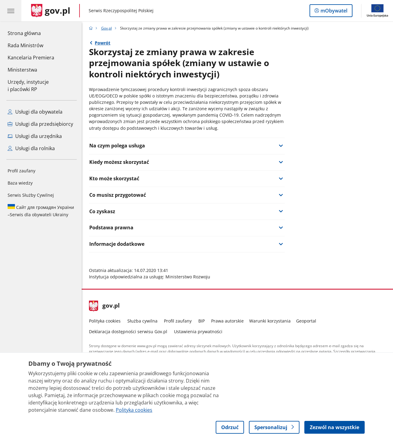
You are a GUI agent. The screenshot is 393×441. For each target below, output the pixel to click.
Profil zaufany (21, 171)
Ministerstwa (22, 69)
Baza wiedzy (20, 183)
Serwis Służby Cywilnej (31, 195)
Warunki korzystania (270, 321)
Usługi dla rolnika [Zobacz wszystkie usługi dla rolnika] (31, 148)
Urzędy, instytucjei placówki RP (28, 86)
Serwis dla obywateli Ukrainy (41, 210)
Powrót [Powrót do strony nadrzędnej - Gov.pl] (102, 43)
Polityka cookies (105, 321)
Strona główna (31, 33)
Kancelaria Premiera (31, 57)
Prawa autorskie (227, 321)
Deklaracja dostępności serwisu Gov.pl (128, 331)
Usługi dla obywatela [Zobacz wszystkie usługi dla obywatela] (35, 111)
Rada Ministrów (25, 45)
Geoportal (306, 321)
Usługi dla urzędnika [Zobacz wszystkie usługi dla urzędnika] (35, 136)
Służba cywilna (142, 321)
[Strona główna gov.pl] (50, 10)
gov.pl (104, 306)
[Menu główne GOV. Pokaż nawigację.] (10, 10)
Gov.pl (106, 28)
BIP (201, 321)
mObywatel (333, 12)
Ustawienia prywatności (198, 331)
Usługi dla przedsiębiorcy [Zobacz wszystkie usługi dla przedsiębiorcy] (40, 124)
